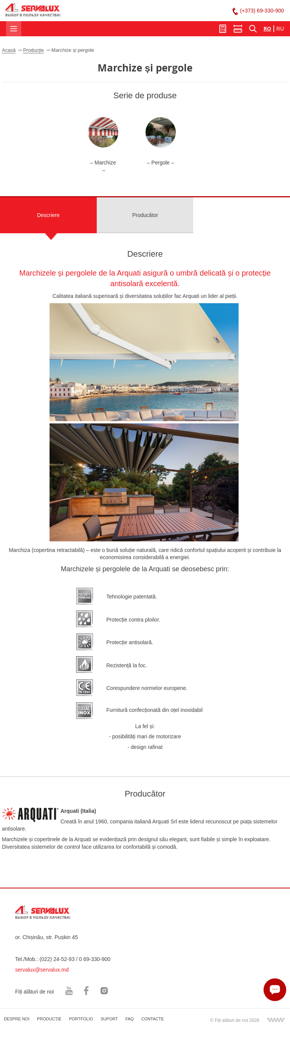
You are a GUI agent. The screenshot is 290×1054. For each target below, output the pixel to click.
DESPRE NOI (16, 1019)
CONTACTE (152, 1019)
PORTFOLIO (81, 1019)
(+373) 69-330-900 (262, 11)
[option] (103, 145)
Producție (33, 50)
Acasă (9, 50)
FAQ (130, 1019)
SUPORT (109, 1019)
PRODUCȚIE (49, 1019)
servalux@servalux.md (42, 970)
